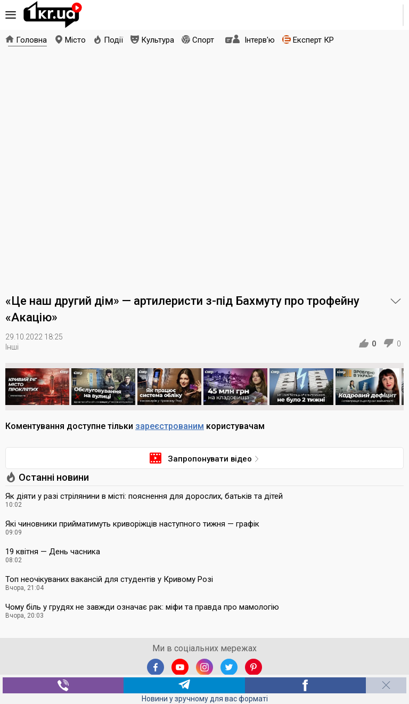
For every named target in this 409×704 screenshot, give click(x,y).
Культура (157, 40)
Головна (31, 40)
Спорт (203, 40)
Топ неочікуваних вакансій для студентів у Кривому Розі (109, 579)
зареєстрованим (169, 426)
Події (113, 40)
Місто (75, 40)
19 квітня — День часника (52, 551)
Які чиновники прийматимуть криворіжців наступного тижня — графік (132, 524)
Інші (12, 347)
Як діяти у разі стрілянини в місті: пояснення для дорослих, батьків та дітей (144, 496)
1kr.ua (52, 15)
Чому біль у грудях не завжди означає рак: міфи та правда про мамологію (142, 607)
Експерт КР (313, 40)
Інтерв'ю (259, 40)
